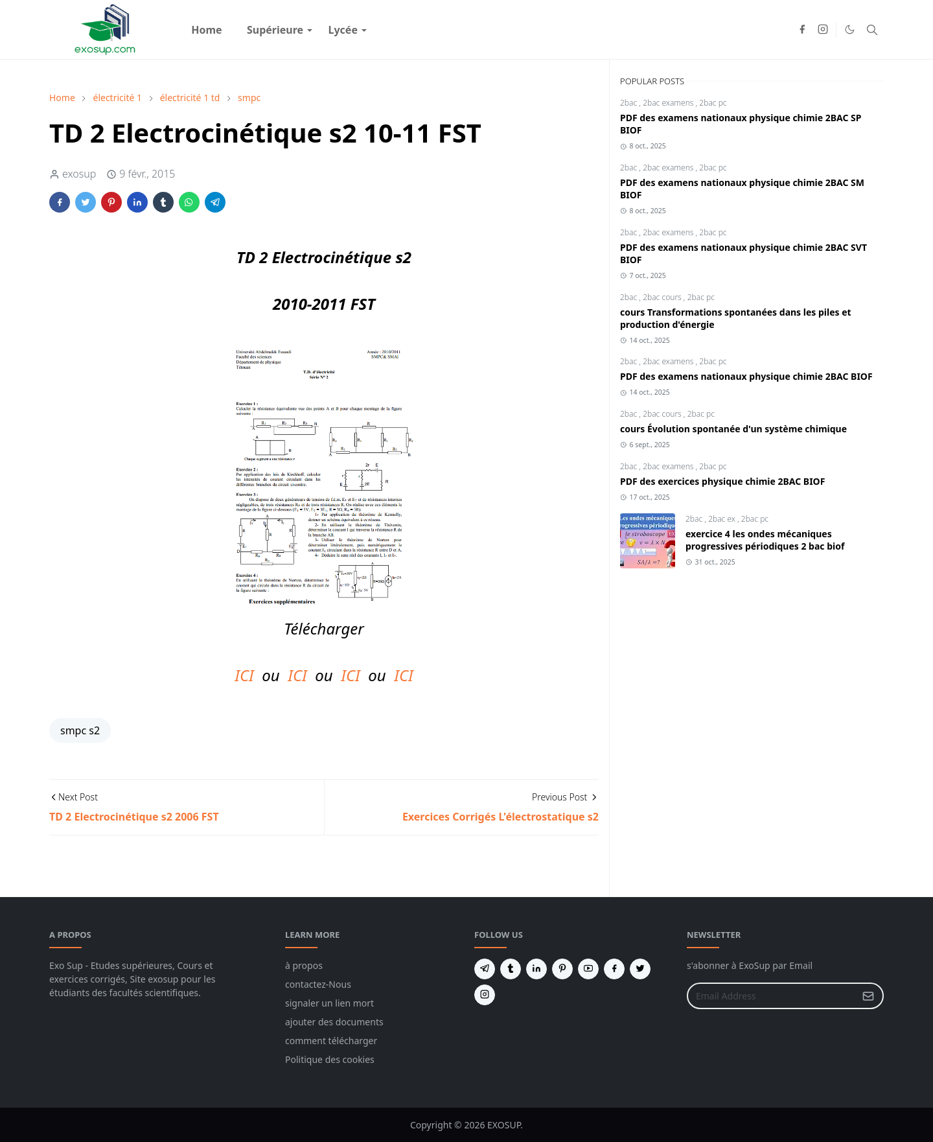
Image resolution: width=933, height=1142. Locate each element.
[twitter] (640, 969)
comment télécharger (331, 1040)
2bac (629, 102)
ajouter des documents (334, 1022)
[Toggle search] (872, 29)
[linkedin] (536, 969)
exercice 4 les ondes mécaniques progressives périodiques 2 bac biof (764, 540)
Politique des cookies (329, 1059)
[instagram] (822, 30)
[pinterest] (562, 969)
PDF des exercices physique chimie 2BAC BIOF (722, 481)
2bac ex (722, 518)
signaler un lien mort (329, 1003)
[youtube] (588, 969)
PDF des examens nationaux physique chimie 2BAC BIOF (746, 376)
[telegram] (484, 969)
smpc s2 (80, 730)
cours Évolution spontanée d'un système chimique (733, 429)
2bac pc (712, 102)
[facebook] (802, 30)
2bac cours (663, 297)
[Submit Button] (868, 996)
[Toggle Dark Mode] (849, 29)
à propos (304, 965)
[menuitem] (207, 29)
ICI (244, 675)
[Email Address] (771, 996)
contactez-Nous (318, 984)
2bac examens (669, 102)
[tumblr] (510, 969)
